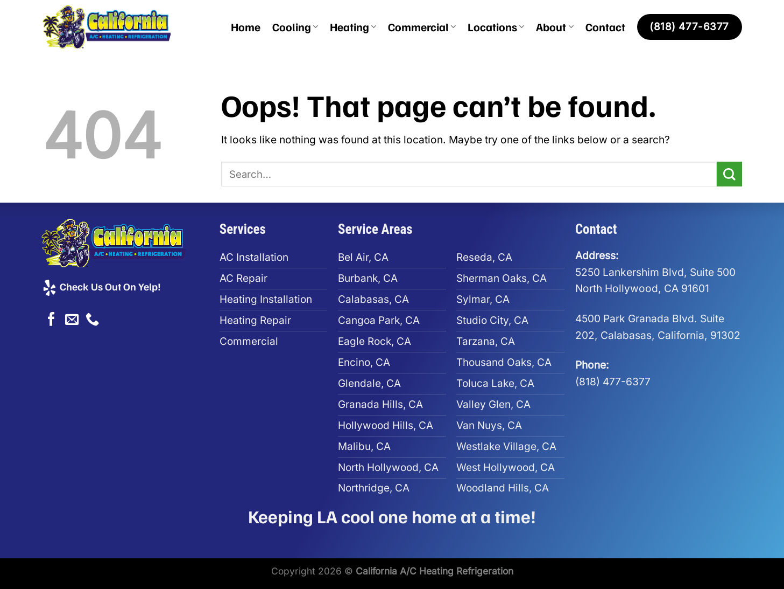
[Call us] (92, 320)
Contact (605, 26)
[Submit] (729, 174)
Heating (353, 26)
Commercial (422, 26)
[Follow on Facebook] (51, 320)
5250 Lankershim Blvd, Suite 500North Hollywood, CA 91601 (655, 272)
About (554, 26)
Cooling (295, 26)
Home (245, 26)
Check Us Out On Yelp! (101, 286)
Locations (496, 26)
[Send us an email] (72, 320)
